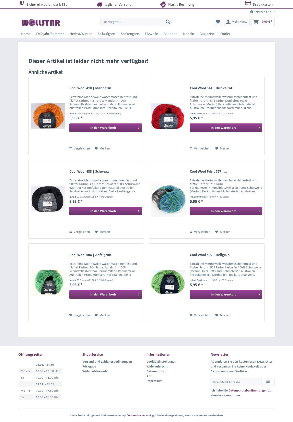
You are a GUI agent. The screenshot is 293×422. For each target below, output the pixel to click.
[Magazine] (207, 34)
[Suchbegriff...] (136, 22)
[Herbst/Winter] (81, 34)
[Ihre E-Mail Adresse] (236, 382)
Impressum (154, 381)
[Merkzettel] (218, 22)
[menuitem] (136, 24)
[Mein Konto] (237, 22)
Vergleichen (79, 148)
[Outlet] (225, 34)
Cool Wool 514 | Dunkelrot (211, 88)
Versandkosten (136, 415)
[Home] (25, 34)
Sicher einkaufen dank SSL (42, 4)
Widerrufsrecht (157, 366)
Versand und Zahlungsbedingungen (107, 361)
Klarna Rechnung (177, 4)
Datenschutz (155, 371)
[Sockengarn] (130, 34)
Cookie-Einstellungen (161, 361)
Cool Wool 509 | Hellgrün (210, 255)
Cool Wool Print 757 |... (208, 171)
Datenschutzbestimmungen (247, 390)
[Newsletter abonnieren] (268, 382)
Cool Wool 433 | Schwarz (89, 171)
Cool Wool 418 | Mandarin (90, 88)
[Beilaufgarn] (106, 34)
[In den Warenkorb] (105, 127)
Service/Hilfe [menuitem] (261, 12)
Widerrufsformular (95, 371)
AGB (149, 376)
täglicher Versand (113, 4)
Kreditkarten (258, 4)
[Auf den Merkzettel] (102, 148)
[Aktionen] (170, 34)
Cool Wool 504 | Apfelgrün (90, 255)
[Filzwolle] (151, 34)
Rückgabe (89, 366)
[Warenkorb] (263, 22)
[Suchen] (168, 22)
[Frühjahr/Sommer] (50, 34)
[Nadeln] (188, 34)
